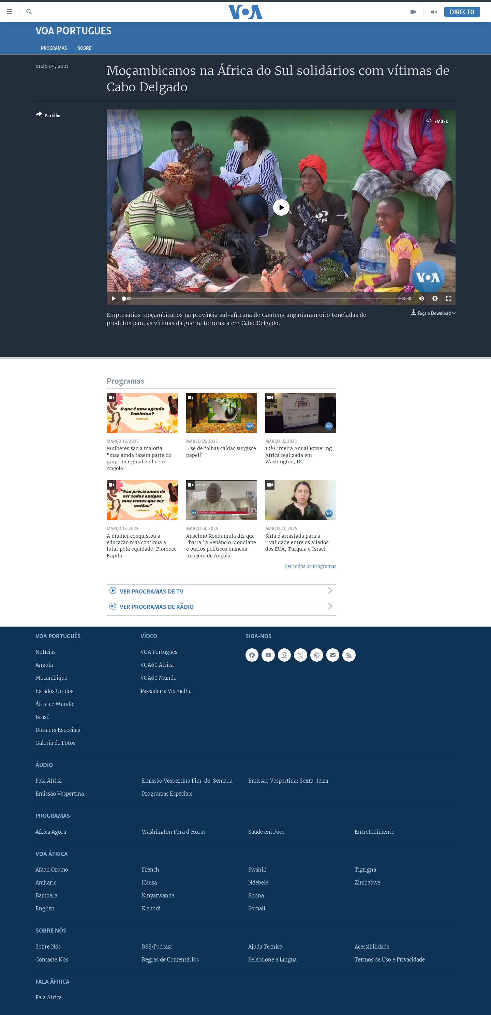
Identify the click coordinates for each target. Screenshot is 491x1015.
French (150, 869)
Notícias (45, 652)
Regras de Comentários (170, 959)
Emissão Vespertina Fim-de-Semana (187, 781)
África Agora (50, 832)
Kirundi (151, 909)
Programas (54, 48)
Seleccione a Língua (272, 959)
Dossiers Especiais (57, 730)
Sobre (84, 48)
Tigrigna (365, 869)
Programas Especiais (167, 794)
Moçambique (51, 678)
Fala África (48, 781)
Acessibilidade (372, 946)
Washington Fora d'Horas (174, 832)
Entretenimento (375, 832)
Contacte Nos (51, 959)
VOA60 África (157, 665)
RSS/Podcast (157, 946)
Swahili (257, 869)
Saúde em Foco (266, 832)
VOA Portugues (158, 652)
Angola (44, 665)
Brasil (42, 717)
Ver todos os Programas (310, 566)
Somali (256, 909)
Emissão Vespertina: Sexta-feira (288, 781)
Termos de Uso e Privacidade (390, 959)
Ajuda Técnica (265, 946)
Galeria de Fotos (55, 743)
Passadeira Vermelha (166, 691)
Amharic (45, 883)
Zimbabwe (367, 883)
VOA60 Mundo (158, 678)
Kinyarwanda (158, 896)
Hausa (149, 883)
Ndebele (258, 883)
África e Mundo (54, 704)
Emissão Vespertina (59, 794)
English (45, 909)
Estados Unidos (54, 691)
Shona (256, 896)
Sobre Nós (48, 946)
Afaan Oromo (51, 869)
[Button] (48, 116)
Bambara (46, 896)
